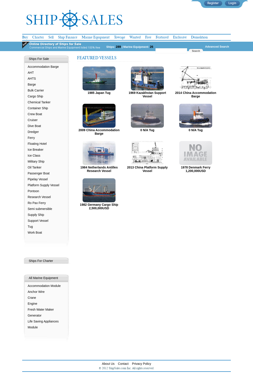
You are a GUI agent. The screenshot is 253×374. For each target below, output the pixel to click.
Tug (30, 226)
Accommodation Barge (43, 66)
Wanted (135, 37)
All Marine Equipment (43, 278)
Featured (162, 37)
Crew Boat (35, 114)
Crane (32, 297)
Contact (123, 363)
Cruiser (33, 120)
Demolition (199, 37)
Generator (35, 315)
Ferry (31, 138)
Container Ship (38, 108)
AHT (31, 72)
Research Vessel (39, 197)
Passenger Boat (39, 173)
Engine (32, 303)
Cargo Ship (35, 96)
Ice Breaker (35, 149)
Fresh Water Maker (41, 309)
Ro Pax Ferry (37, 203)
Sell (51, 37)
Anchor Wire (36, 291)
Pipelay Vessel (38, 179)
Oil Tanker (35, 167)
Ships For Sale (39, 59)
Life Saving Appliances (43, 321)
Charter (38, 37)
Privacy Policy (141, 363)
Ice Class (34, 155)
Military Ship (36, 161)
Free (148, 37)
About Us (108, 363)
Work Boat (35, 232)
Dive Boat (34, 126)
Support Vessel (38, 220)
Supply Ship (36, 215)
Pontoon (33, 191)
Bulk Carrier (36, 90)
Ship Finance (67, 37)
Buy (25, 37)
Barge (32, 84)
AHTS (32, 78)
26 (151, 46)
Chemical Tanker (39, 102)
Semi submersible (40, 209)
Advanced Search (217, 46)
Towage (119, 37)
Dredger (33, 132)
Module (33, 327)
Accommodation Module (44, 286)
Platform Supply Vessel (43, 185)
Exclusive (180, 37)
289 (118, 46)
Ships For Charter (41, 261)
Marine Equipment (96, 37)
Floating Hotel (37, 143)
